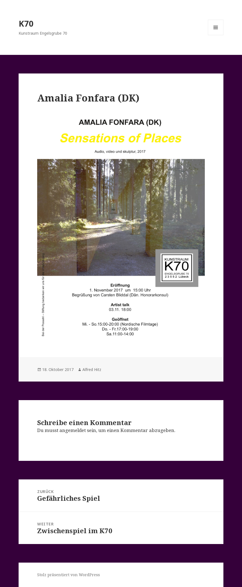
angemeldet (72, 430)
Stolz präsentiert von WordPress (68, 574)
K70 (26, 23)
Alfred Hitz (91, 369)
